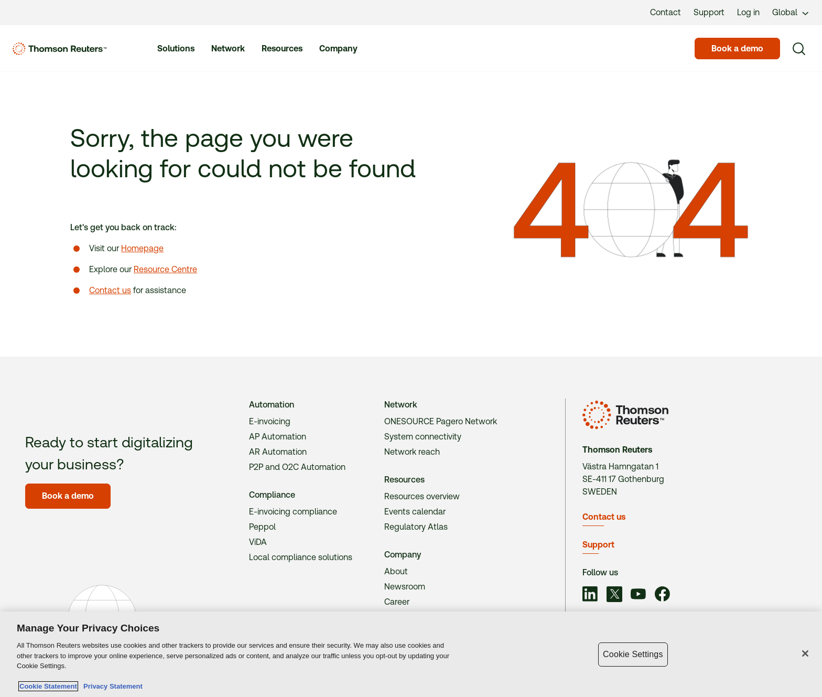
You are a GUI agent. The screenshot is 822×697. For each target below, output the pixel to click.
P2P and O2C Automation (297, 467)
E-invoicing (269, 421)
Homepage (142, 248)
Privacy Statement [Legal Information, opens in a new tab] (111, 686)
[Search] (798, 49)
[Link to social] (590, 595)
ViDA (258, 542)
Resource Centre (165, 269)
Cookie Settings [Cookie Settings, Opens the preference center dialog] (633, 654)
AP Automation (277, 437)
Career (396, 602)
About (396, 571)
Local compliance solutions (300, 557)
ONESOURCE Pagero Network (440, 421)
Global (784, 12)
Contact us (110, 290)
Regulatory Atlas (416, 527)
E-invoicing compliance (293, 512)
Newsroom (404, 587)
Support (598, 545)
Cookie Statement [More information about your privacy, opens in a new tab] (48, 686)
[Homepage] (60, 48)
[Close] (805, 653)
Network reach (412, 452)
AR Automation (278, 452)
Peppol (262, 527)
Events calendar (415, 512)
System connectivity (422, 437)
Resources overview (422, 496)
